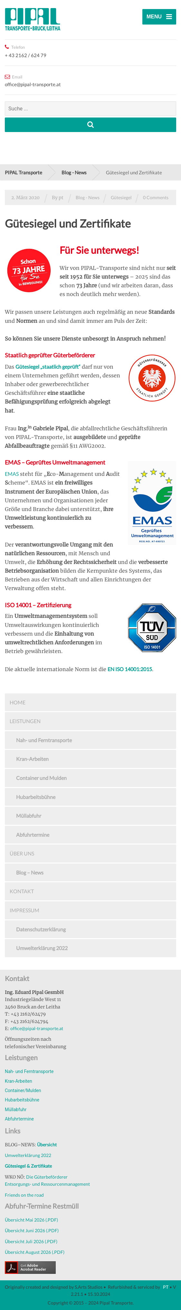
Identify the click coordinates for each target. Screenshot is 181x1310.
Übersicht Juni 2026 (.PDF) (32, 1230)
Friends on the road (24, 1195)
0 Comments (155, 197)
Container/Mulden (23, 1090)
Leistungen (25, 721)
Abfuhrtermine (32, 835)
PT (165, 1287)
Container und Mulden (41, 778)
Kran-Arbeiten (32, 759)
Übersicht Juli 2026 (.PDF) (31, 1241)
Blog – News (29, 872)
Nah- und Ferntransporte (44, 740)
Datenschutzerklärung (41, 929)
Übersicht (47, 1144)
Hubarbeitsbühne (35, 797)
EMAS (12, 474)
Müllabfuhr (28, 816)
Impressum (24, 910)
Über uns (22, 853)
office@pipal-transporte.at (36, 1028)
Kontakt (22, 891)
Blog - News (88, 197)
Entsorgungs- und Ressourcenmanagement (47, 1184)
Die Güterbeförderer (47, 1177)
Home (17, 702)
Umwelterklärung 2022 (42, 948)
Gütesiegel (121, 197)
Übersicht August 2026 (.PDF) (34, 1252)
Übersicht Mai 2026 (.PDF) (31, 1220)
